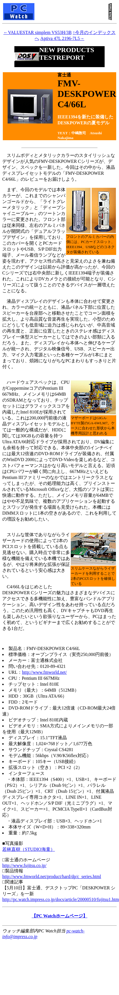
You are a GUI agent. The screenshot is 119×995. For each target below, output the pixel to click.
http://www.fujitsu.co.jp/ (24, 865)
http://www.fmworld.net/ (44, 672)
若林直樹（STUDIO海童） (28, 849)
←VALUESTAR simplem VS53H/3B (37, 32)
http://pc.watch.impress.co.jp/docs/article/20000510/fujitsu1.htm (60, 899)
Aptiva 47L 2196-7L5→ (62, 38)
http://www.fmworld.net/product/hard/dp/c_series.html (51, 876)
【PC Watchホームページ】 (59, 915)
